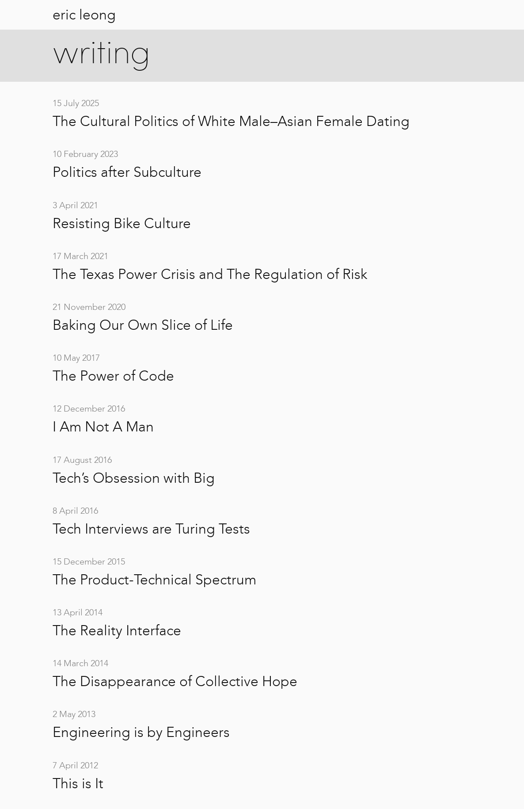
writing (101, 55)
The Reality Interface (117, 630)
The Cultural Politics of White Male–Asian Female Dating (231, 121)
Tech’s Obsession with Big (134, 477)
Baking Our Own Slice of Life (143, 325)
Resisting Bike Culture (122, 223)
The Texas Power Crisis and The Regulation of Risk (210, 274)
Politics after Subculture (127, 172)
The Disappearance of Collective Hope (175, 681)
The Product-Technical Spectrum (154, 579)
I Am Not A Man (103, 426)
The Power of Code (113, 375)
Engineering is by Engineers (141, 732)
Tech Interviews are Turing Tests (151, 528)
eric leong (84, 14)
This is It (78, 783)
